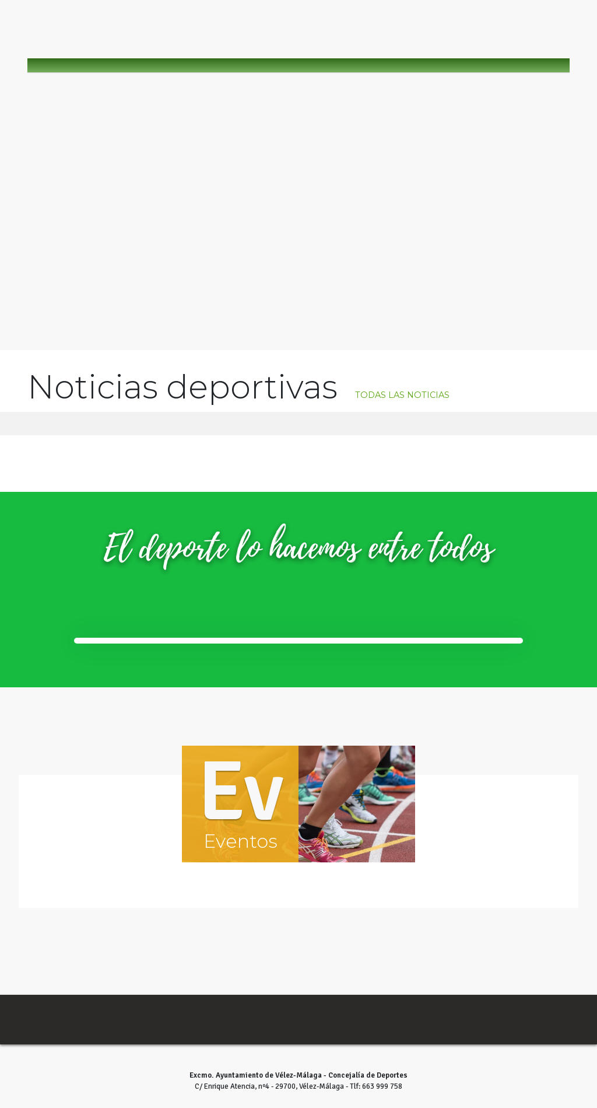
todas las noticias (402, 395)
